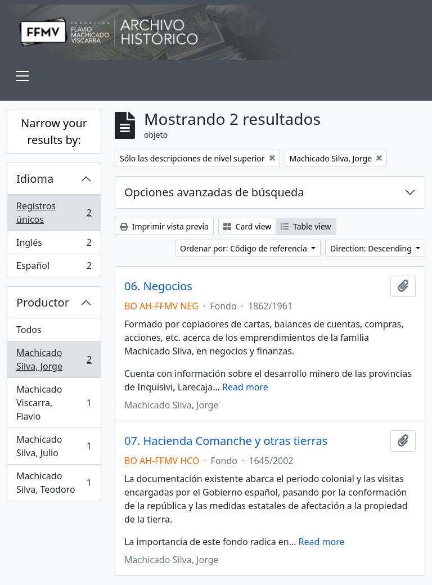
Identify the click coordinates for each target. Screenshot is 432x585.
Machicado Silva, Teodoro (54, 483)
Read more (245, 387)
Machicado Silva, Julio (54, 446)
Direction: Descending (371, 248)
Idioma (34, 178)
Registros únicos (54, 213)
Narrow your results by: (54, 131)
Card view (247, 226)
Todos (29, 329)
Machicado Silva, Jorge (54, 359)
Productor (42, 302)
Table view (306, 226)
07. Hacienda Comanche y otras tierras (225, 441)
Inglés (54, 245)
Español (54, 268)
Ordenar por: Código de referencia (244, 248)
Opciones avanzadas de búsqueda (214, 192)
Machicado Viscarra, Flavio (54, 402)
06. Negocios (158, 286)
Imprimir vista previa (164, 226)
